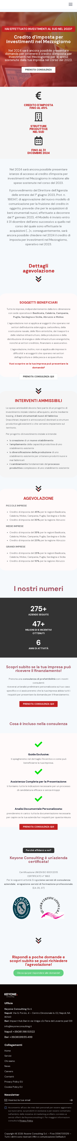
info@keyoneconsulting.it (18, 1026)
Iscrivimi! (70, 1100)
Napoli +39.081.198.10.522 (19, 1031)
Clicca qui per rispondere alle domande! (38, 972)
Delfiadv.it (61, 1136)
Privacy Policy (26, 1121)
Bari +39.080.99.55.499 (18, 1037)
